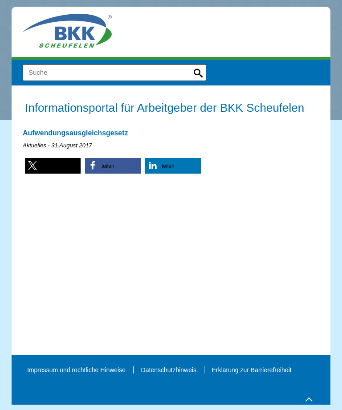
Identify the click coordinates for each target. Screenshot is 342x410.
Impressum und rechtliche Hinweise (76, 369)
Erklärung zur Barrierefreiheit (252, 369)
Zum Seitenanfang (307, 397)
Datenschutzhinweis (169, 369)
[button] (53, 166)
